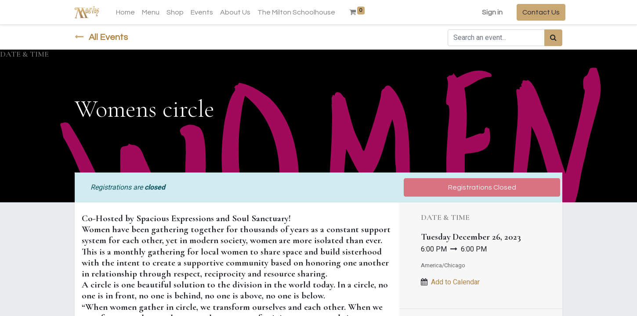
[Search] (553, 37)
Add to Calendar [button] (455, 282)
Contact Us (538, 12)
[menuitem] (128, 12)
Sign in (489, 12)
